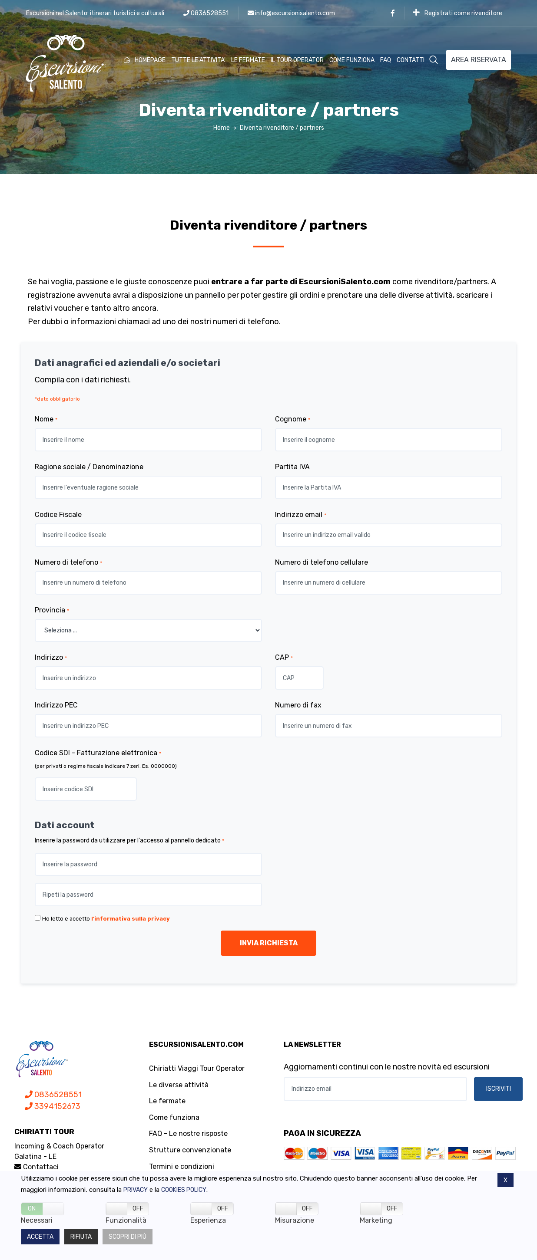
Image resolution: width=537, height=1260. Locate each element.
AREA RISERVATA (478, 60)
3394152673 (52, 1106)
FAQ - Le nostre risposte (188, 1133)
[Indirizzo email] (375, 1089)
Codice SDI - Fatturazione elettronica (98, 753)
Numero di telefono (68, 562)
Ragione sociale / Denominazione (89, 467)
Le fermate (167, 1101)
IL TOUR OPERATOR (297, 60)
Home (221, 128)
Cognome (292, 419)
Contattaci (36, 1167)
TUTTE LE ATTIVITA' (198, 60)
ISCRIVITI (498, 1088)
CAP (284, 657)
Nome (46, 419)
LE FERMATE (248, 60)
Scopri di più (127, 1236)
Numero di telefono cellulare (321, 562)
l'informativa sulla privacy (130, 918)
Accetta (40, 1236)
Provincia (52, 610)
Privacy (135, 1190)
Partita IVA (292, 467)
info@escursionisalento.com (291, 13)
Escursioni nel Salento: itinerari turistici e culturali (95, 13)
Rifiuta (81, 1236)
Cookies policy (183, 1190)
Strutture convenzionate (190, 1150)
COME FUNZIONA (352, 60)
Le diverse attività (179, 1085)
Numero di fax (298, 705)
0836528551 (206, 13)
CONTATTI (410, 60)
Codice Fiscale (58, 514)
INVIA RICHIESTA (269, 943)
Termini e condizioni (181, 1166)
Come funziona (174, 1117)
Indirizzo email (300, 514)
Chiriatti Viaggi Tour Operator (197, 1068)
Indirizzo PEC (56, 705)
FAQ (385, 60)
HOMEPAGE (145, 60)
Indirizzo (51, 657)
